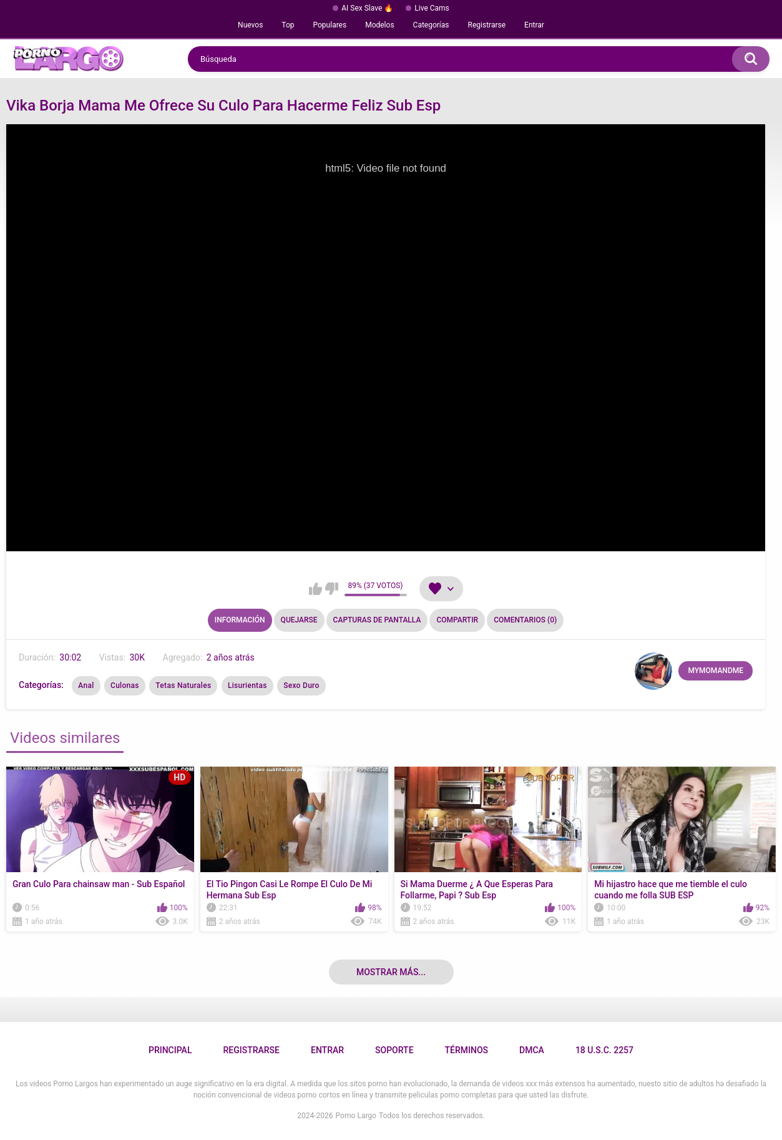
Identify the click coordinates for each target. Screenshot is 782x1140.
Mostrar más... (391, 972)
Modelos (379, 25)
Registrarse (487, 25)
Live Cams (431, 8)
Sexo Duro (301, 685)
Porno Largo (356, 1115)
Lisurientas (247, 685)
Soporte (394, 1050)
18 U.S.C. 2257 (604, 1050)
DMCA (531, 1050)
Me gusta (315, 588)
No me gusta (331, 588)
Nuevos (250, 25)
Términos (467, 1050)
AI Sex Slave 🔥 (367, 8)
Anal (86, 685)
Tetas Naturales (183, 685)
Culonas (124, 685)
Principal (170, 1050)
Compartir (457, 620)
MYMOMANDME (715, 670)
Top (287, 25)
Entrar (534, 25)
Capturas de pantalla (377, 620)
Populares (330, 25)
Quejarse (299, 620)
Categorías (431, 25)
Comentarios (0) (525, 620)
